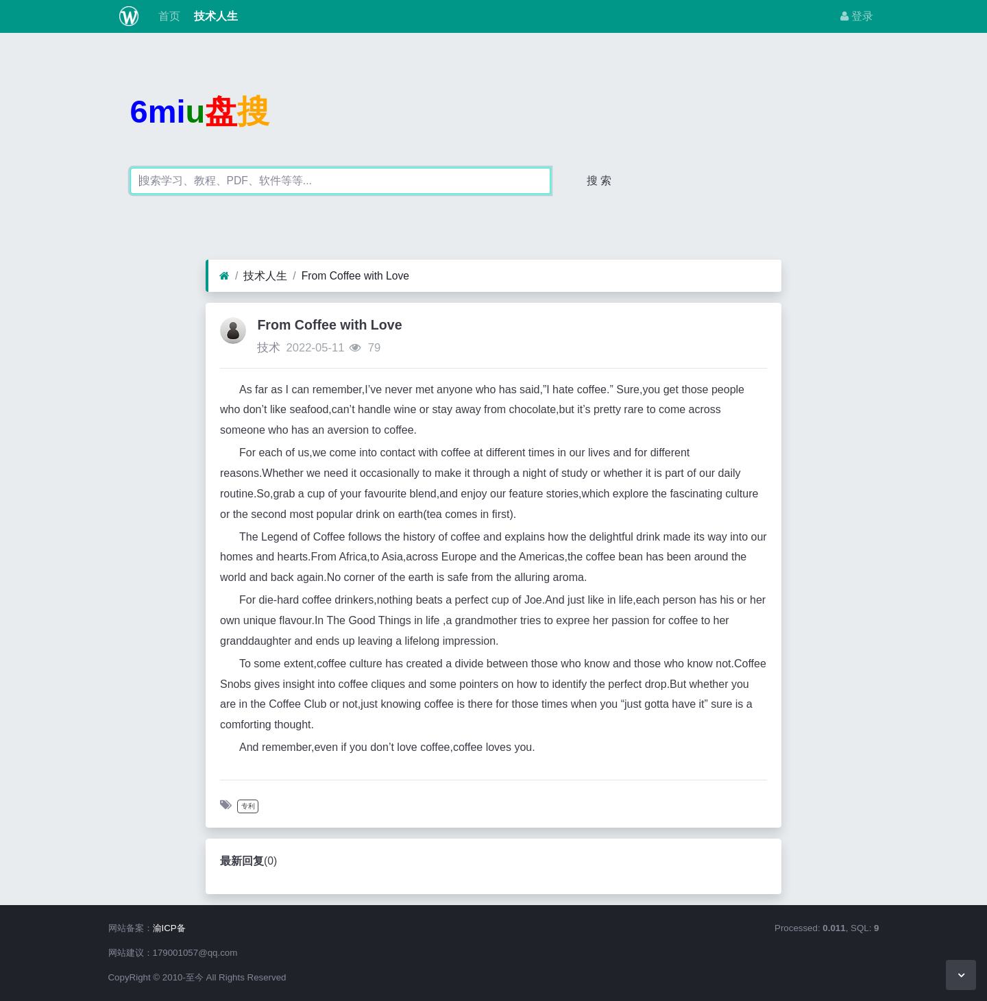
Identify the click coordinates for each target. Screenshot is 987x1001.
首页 (167, 16)
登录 (856, 16)
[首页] (224, 276)
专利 (248, 806)
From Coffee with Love (355, 276)
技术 (268, 347)
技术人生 (214, 16)
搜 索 (599, 180)
